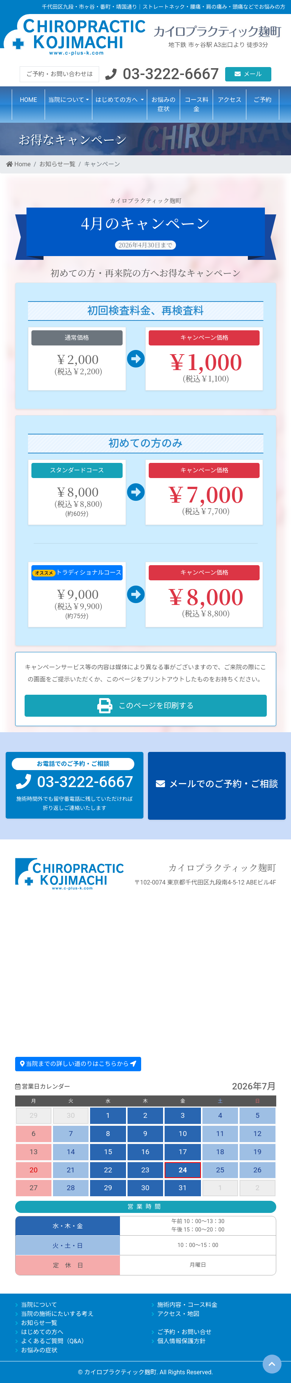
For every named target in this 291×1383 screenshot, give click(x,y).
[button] (162, 75)
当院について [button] (66, 101)
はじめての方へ (42, 1331)
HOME (28, 101)
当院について (39, 1304)
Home (18, 165)
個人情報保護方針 (181, 1340)
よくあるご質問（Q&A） (54, 1340)
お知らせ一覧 (57, 165)
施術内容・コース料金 (187, 1304)
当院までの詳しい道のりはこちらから (78, 1063)
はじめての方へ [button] (117, 101)
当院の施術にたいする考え (57, 1313)
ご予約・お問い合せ (184, 1331)
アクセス (229, 101)
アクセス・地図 (178, 1313)
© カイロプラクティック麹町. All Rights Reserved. (145, 1371)
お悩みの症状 (163, 105)
